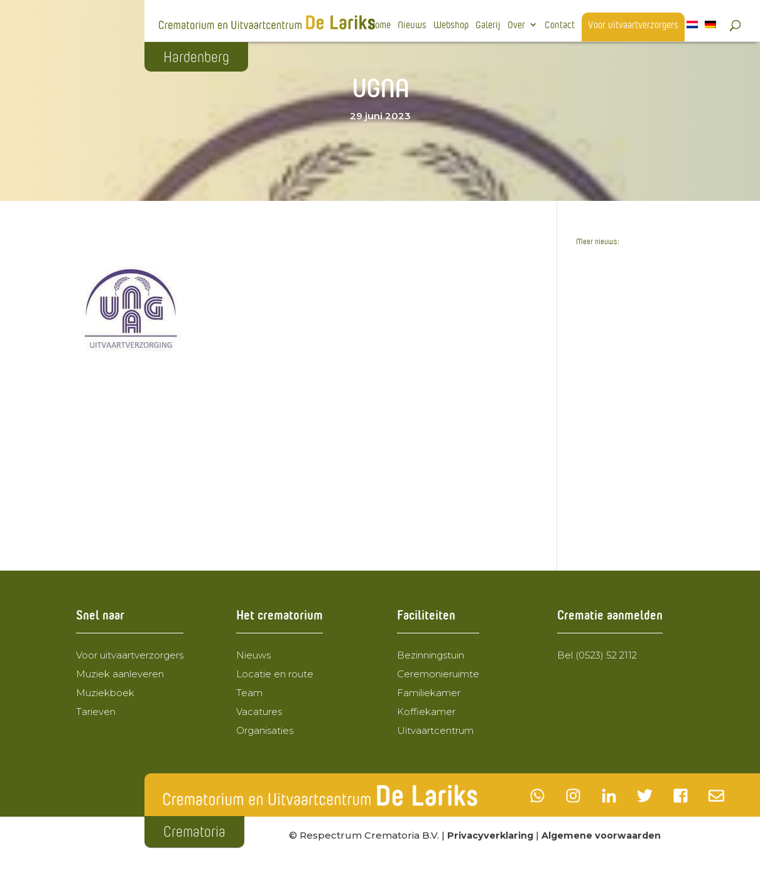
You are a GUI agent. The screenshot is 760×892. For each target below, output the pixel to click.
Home (380, 25)
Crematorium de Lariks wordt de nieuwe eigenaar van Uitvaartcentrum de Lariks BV (626, 341)
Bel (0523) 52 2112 (597, 655)
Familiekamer (428, 693)
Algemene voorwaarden (605, 835)
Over (516, 25)
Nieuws (412, 25)
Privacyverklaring (491, 835)
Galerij (488, 25)
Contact (560, 25)
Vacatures (259, 711)
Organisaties (264, 730)
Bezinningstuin (430, 655)
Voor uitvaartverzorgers (633, 25)
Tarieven (96, 711)
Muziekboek (105, 693)
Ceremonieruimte (438, 674)
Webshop (451, 25)
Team (249, 693)
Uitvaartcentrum (435, 730)
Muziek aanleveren (120, 674)
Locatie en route (274, 674)
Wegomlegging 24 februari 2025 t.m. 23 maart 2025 (626, 421)
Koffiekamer (426, 711)
